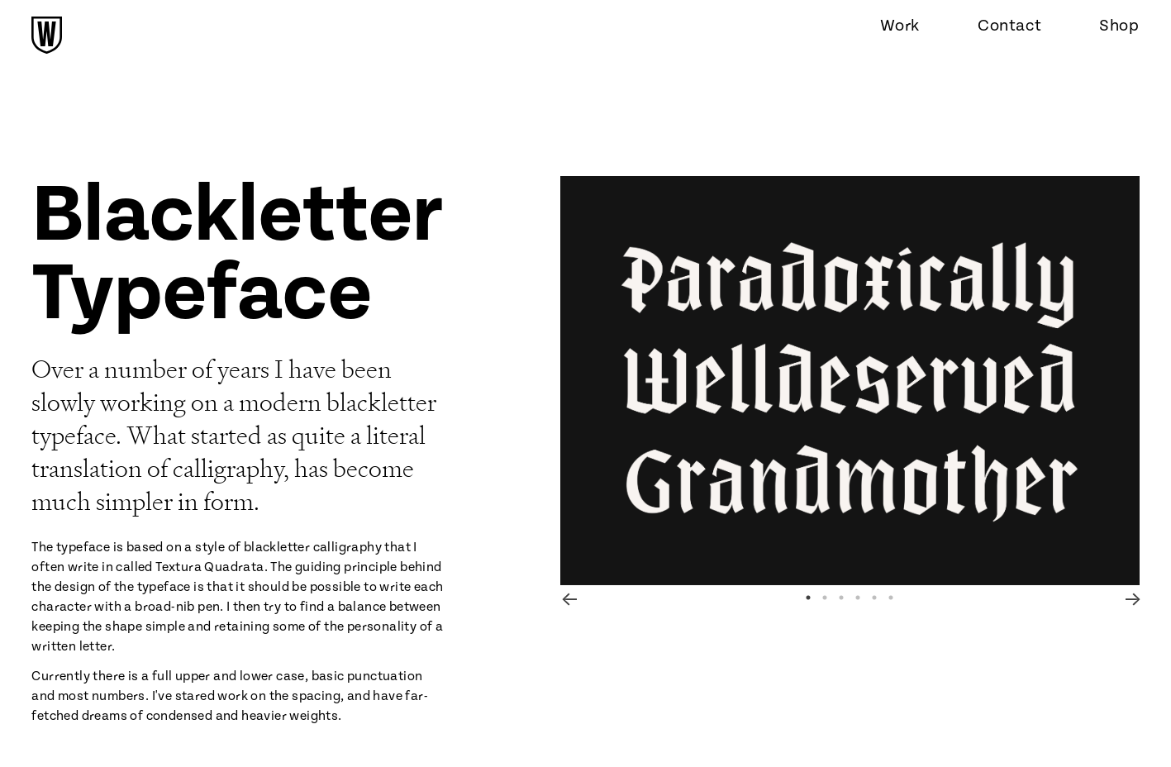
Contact (1009, 26)
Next (1131, 597)
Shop (1119, 26)
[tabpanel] (850, 380)
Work (900, 26)
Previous (568, 597)
